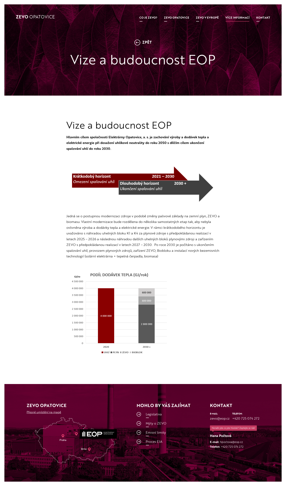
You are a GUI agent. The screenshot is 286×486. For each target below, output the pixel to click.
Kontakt (263, 18)
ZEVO (176, 18)
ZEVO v (207, 18)
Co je (148, 18)
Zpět (143, 42)
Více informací (237, 18)
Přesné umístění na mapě (44, 412)
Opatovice (35, 17)
